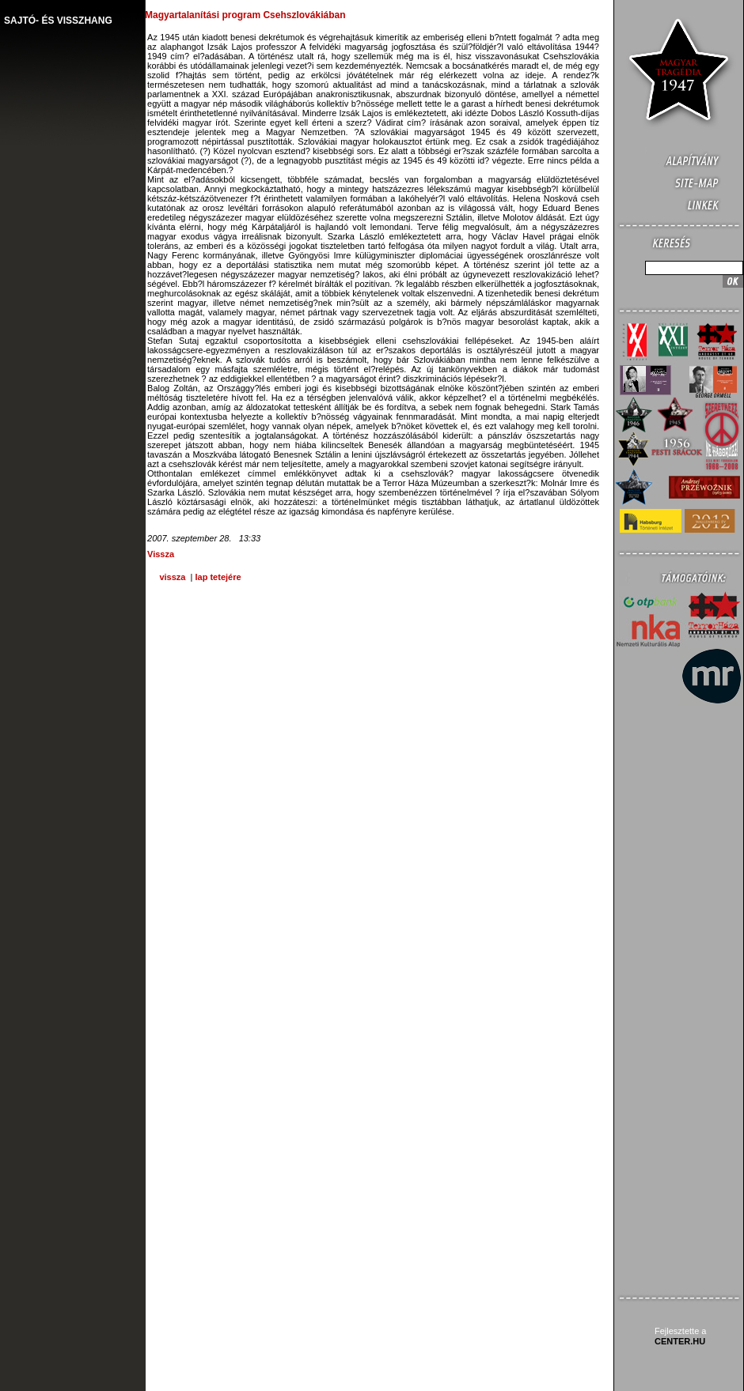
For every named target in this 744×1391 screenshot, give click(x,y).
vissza (172, 577)
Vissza (160, 554)
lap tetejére (218, 577)
